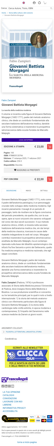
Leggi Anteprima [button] (26, 140)
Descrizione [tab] (11, 191)
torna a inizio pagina (27, 442)
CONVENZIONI (10, 398)
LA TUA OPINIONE (11, 392)
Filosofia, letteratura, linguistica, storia (23, 332)
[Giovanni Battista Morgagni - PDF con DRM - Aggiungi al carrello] (49, 179)
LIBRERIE (7, 405)
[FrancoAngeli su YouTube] (12, 386)
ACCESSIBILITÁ (10, 411)
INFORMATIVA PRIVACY (14, 408)
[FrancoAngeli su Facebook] (3, 386)
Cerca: (4, 8)
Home (4, 13)
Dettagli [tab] (44, 191)
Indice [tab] (28, 191)
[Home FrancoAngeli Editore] (10, 3)
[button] (23, 3)
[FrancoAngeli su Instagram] (9, 386)
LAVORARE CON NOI (12, 401)
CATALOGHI (8, 395)
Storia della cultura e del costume (21, 13)
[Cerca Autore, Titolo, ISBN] (28, 8)
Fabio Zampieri (9, 100)
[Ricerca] (51, 8)
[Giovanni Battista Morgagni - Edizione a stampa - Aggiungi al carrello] (49, 146)
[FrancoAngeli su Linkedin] (6, 386)
